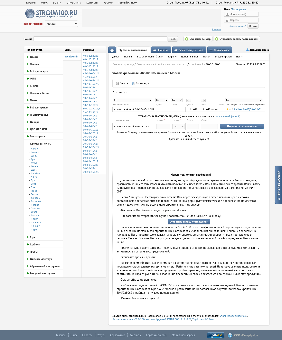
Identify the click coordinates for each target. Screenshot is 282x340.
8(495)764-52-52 (252, 109)
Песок (206, 56)
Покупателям (144, 64)
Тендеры (163, 50)
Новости (87, 335)
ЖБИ (161, 56)
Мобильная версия (183, 335)
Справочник (117, 335)
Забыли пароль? (237, 25)
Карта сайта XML (156, 335)
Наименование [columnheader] (120, 104)
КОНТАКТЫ (92, 2)
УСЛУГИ (57, 2)
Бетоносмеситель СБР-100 (128, 319)
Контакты (135, 335)
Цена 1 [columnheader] (189, 104)
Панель (128, 56)
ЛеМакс (238, 109)
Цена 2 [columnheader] (204, 104)
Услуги (101, 335)
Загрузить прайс (259, 50)
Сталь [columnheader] (174, 104)
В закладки (142, 83)
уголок (183, 64)
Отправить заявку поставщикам (189, 221)
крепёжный (71, 56)
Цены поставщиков (135, 50)
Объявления (221, 50)
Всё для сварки (145, 56)
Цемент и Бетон (190, 56)
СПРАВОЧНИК (74, 2)
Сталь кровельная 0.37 (233, 316)
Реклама (216, 29)
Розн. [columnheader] (222, 104)
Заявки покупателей (191, 50)
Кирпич (172, 56)
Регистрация (239, 9)
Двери (115, 56)
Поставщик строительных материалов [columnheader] (245, 104)
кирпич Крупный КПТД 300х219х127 (168, 319)
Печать (124, 83)
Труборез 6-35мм (203, 319)
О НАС (44, 2)
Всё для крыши (223, 56)
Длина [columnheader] (159, 104)
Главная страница (123, 64)
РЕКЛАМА (108, 2)
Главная (31, 2)
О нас (73, 335)
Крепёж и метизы (165, 64)
